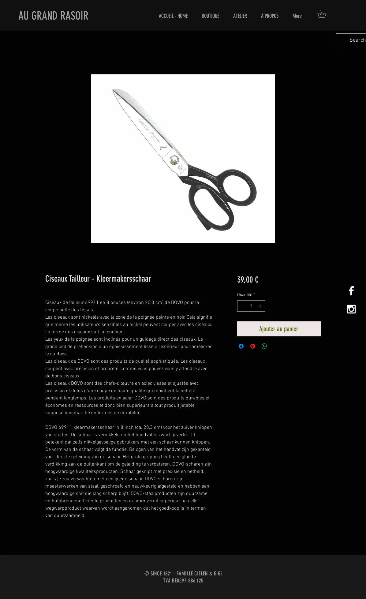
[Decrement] (242, 306)
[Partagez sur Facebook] (241, 346)
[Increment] (260, 306)
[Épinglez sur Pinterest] (252, 346)
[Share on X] (276, 346)
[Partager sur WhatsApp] (264, 346)
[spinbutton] (251, 306)
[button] (325, 14)
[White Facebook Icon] (351, 291)
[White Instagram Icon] (351, 309)
